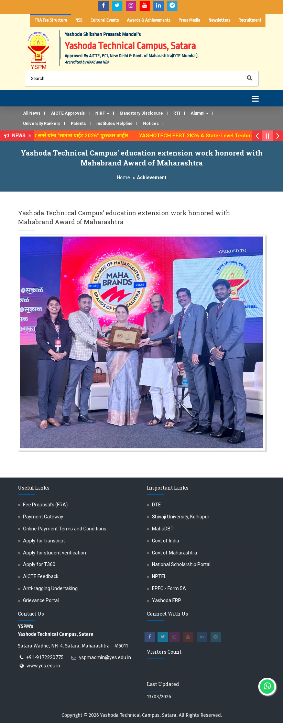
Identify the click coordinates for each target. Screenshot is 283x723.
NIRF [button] (102, 113)
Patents (78, 123)
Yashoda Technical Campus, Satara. (138, 715)
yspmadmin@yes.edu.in (105, 657)
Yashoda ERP (166, 600)
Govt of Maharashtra (174, 552)
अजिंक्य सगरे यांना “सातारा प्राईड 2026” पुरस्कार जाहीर (80, 136)
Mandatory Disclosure (141, 113)
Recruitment (249, 20)
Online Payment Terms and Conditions (64, 528)
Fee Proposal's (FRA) (45, 504)
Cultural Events (104, 20)
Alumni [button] (200, 113)
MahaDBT (163, 528)
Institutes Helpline (114, 123)
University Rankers (42, 123)
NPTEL (159, 576)
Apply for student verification (54, 552)
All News (32, 113)
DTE (156, 504)
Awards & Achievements (148, 20)
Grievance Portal (41, 600)
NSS (78, 20)
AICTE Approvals (68, 113)
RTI (176, 113)
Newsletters (219, 20)
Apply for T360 (39, 564)
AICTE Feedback (40, 576)
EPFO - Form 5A (169, 588)
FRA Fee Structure (50, 20)
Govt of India (165, 540)
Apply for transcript (44, 540)
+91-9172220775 (45, 657)
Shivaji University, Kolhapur (180, 516)
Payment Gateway (43, 516)
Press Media (189, 20)
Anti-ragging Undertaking (50, 588)
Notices (151, 123)
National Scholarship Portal (181, 564)
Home (123, 177)
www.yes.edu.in (43, 665)
